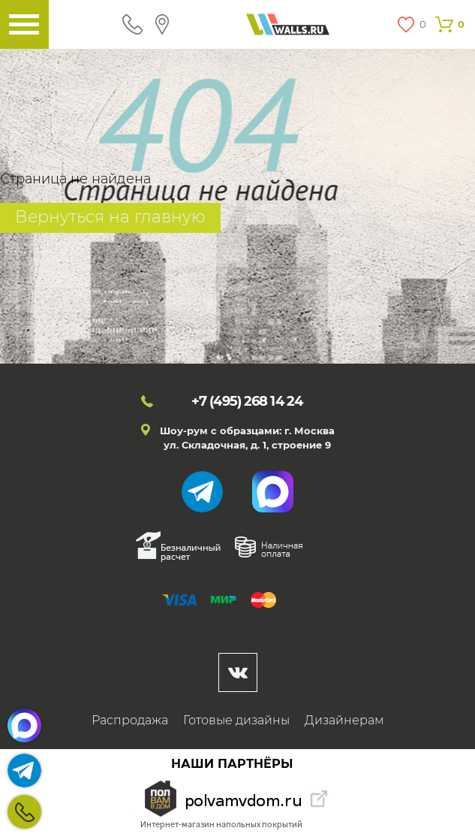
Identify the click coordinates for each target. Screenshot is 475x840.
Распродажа (130, 720)
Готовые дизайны (236, 720)
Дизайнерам (344, 720)
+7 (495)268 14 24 (24, 812)
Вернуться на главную (110, 217)
